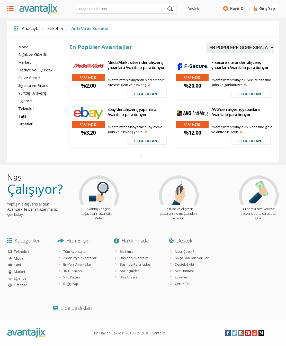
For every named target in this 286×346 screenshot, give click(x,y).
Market (24, 62)
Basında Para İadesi (135, 264)
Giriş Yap (267, 8)
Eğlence (25, 100)
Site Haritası (184, 270)
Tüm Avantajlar (75, 251)
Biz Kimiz (126, 251)
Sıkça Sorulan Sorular (192, 258)
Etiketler (55, 28)
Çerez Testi (183, 283)
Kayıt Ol (237, 8)
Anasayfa (31, 28)
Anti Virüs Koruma (90, 28)
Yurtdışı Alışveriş (32, 93)
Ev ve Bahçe (29, 77)
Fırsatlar (25, 123)
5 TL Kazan (71, 277)
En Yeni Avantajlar (77, 264)
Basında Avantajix (134, 258)
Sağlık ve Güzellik (33, 54)
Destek (193, 8)
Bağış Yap (70, 283)
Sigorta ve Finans (33, 85)
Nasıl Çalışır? (184, 251)
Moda (23, 46)
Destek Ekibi (184, 264)
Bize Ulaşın (128, 277)
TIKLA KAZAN (145, 93)
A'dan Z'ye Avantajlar (79, 258)
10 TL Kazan (72, 270)
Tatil (22, 116)
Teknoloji (26, 108)
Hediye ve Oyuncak (35, 69)
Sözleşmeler (129, 270)
